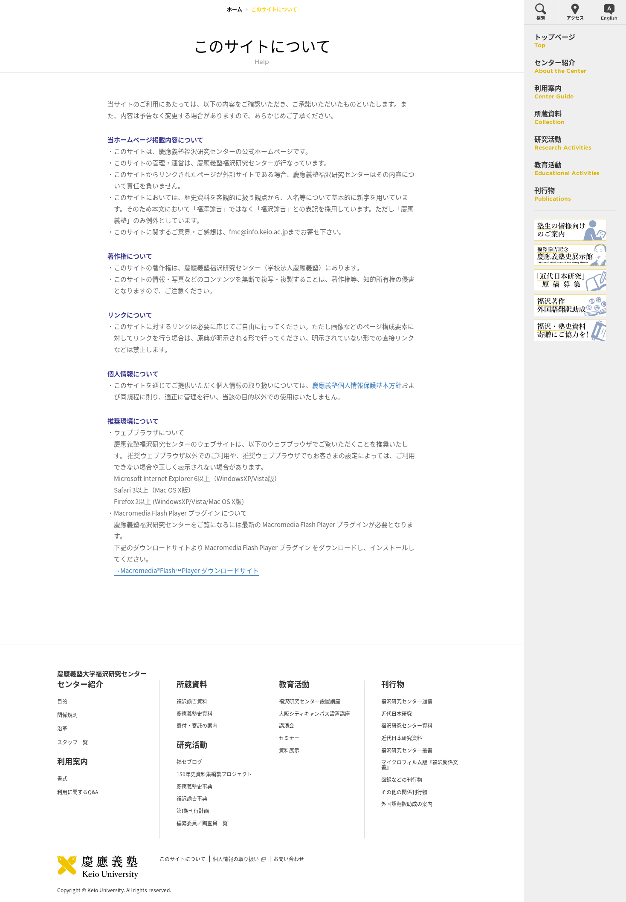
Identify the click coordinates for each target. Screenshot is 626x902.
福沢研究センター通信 (406, 701)
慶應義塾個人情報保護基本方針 (357, 385)
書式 (62, 778)
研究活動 (192, 744)
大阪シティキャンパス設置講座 (314, 714)
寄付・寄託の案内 (197, 725)
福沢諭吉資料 (192, 701)
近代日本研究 (396, 714)
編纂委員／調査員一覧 (202, 823)
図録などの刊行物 (401, 780)
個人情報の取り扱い (239, 859)
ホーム (234, 9)
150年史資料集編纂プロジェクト (214, 774)
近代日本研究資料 (401, 738)
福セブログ (189, 762)
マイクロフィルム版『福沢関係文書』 (419, 764)
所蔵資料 (192, 684)
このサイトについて (182, 859)
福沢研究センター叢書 (406, 750)
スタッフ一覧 (72, 742)
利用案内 (72, 761)
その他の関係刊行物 (404, 792)
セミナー (289, 738)
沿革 (62, 728)
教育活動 (294, 684)
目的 (62, 701)
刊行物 (392, 684)
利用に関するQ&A (77, 792)
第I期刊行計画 (193, 811)
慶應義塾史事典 (194, 786)
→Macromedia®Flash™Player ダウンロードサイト (186, 570)
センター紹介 (80, 684)
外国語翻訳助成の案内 (406, 804)
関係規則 (67, 715)
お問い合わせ (288, 859)
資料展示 (289, 750)
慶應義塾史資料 (194, 714)
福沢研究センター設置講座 (309, 701)
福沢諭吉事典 (192, 798)
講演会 (286, 725)
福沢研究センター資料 (406, 725)
